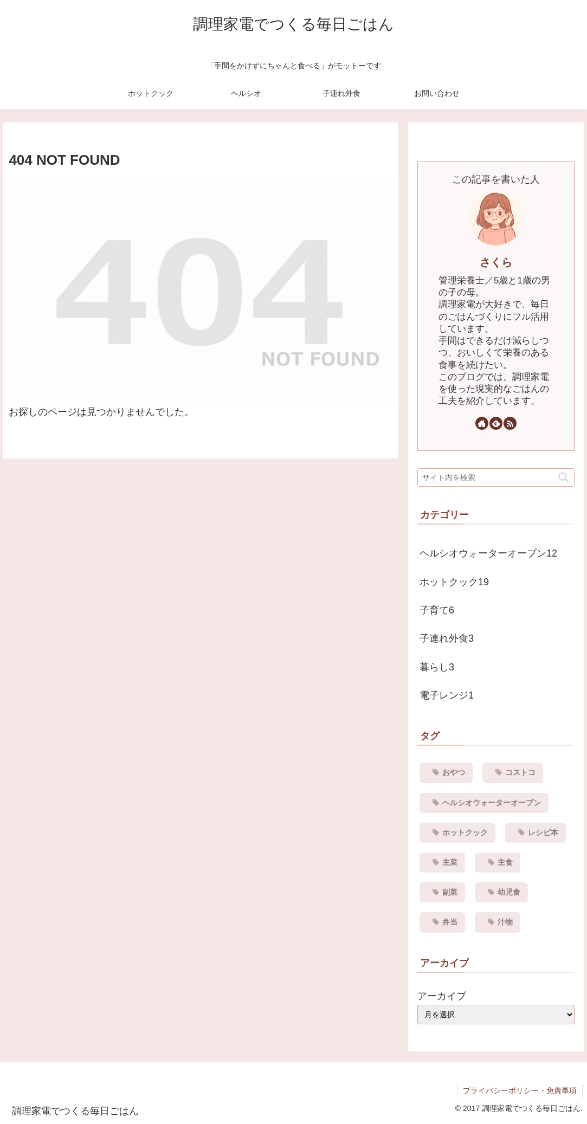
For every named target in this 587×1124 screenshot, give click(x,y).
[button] (563, 477)
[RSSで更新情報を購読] (510, 423)
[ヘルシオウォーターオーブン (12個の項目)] (484, 803)
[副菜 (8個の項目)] (442, 892)
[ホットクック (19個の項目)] (457, 833)
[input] (496, 477)
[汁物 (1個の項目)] (497, 922)
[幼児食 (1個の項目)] (501, 892)
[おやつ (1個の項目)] (446, 773)
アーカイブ (441, 996)
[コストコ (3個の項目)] (512, 773)
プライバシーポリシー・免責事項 (520, 1090)
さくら (496, 262)
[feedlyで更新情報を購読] (495, 423)
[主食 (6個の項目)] (497, 862)
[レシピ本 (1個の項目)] (535, 833)
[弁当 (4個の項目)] (442, 922)
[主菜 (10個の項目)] (442, 862)
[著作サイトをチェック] (481, 423)
